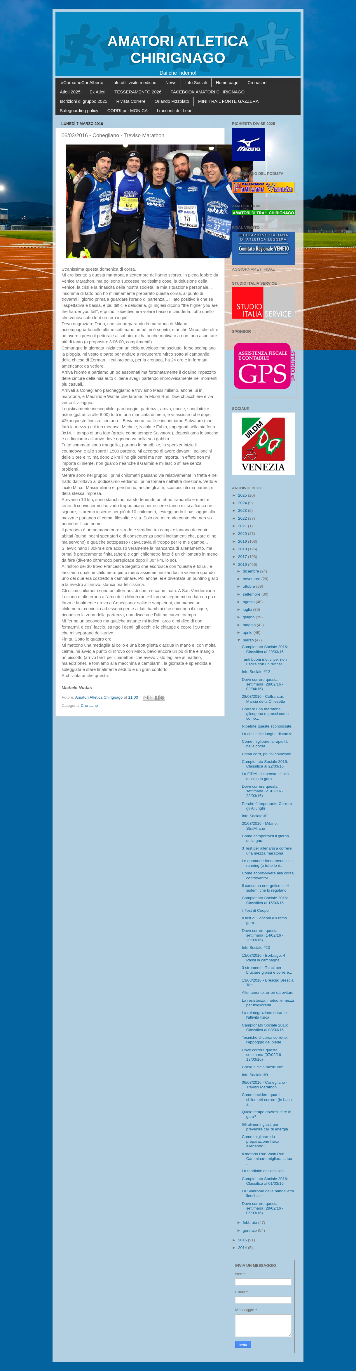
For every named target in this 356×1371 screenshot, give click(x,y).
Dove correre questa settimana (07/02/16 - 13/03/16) (263, 1055)
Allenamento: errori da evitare (268, 992)
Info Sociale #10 (256, 947)
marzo (249, 640)
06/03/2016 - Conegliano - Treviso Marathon (264, 1084)
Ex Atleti (97, 91)
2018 (243, 549)
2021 (243, 526)
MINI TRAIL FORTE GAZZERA (228, 101)
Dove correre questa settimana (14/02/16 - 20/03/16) (263, 935)
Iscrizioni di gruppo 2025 (83, 101)
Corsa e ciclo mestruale (262, 1067)
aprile (248, 632)
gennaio (250, 1230)
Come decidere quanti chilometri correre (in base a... (267, 1099)
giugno (249, 617)
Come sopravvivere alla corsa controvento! (268, 875)
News (171, 82)
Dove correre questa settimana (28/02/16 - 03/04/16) (263, 684)
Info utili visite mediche (134, 82)
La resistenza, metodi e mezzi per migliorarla (268, 1002)
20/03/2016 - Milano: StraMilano (260, 825)
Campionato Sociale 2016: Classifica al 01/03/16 (265, 1181)
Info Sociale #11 (256, 816)
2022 (243, 518)
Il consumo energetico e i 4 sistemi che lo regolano (265, 887)
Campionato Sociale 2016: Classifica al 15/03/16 (265, 900)
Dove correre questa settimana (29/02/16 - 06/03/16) (263, 1208)
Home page (227, 82)
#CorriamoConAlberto (82, 82)
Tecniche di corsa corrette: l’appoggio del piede (265, 1039)
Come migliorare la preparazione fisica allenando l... (260, 1141)
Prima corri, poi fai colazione (267, 754)
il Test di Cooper (256, 910)
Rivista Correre (131, 101)
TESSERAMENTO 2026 (137, 91)
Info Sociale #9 (255, 1075)
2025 (243, 495)
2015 (243, 1240)
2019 (243, 541)
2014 (243, 1247)
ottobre (249, 586)
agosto (249, 602)
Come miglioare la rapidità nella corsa (265, 743)
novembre (252, 579)
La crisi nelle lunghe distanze (267, 734)
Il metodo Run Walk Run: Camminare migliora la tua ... (267, 1158)
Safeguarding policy (79, 110)
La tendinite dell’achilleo (263, 1171)
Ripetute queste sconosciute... (268, 726)
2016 (243, 564)
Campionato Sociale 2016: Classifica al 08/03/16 (265, 1027)
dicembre (251, 571)
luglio (248, 609)
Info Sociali (196, 82)
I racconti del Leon (175, 110)
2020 (243, 533)
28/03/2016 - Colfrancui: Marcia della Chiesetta (263, 698)
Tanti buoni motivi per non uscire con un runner (264, 661)
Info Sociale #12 (256, 671)
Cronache (256, 82)
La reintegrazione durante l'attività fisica (264, 1014)
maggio (250, 625)
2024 (243, 503)
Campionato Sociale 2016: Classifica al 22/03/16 (265, 763)
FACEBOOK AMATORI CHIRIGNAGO (208, 91)
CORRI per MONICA (127, 110)
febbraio (250, 1222)
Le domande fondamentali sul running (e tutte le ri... (268, 863)
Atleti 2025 (70, 91)
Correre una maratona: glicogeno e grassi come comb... (265, 714)
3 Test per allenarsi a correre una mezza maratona (267, 850)
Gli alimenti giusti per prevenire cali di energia (265, 1126)
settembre (252, 594)
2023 (243, 510)
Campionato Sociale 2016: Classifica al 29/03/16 (265, 649)
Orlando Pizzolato (172, 101)
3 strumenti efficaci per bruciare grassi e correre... (267, 970)
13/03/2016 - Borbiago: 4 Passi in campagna (263, 957)
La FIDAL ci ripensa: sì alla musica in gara (265, 776)
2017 (243, 556)
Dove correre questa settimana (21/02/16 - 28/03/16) (263, 791)
